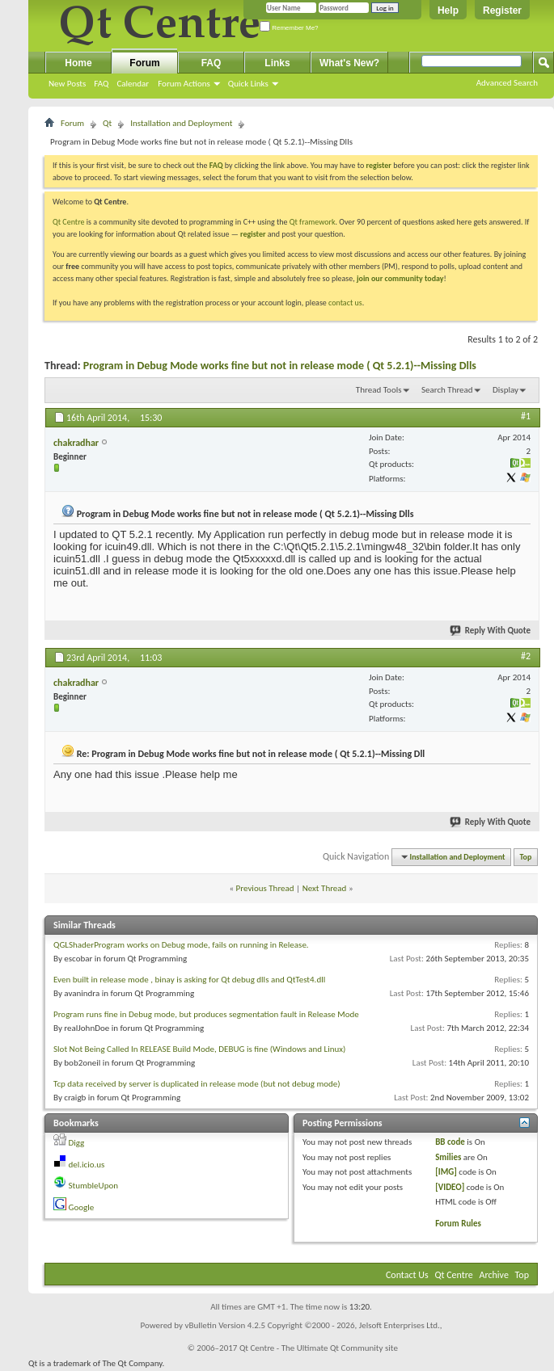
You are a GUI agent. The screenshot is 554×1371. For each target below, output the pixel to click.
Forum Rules (458, 1223)
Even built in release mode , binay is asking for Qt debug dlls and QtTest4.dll (189, 979)
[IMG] (446, 1172)
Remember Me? (289, 28)
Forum (144, 63)
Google (82, 1207)
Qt (107, 123)
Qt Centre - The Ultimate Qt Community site (318, 1348)
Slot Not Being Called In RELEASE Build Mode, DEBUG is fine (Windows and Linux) (199, 1049)
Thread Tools (379, 390)
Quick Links (248, 83)
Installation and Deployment (181, 123)
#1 (526, 416)
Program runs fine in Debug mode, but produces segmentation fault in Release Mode (206, 1014)
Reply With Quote (491, 630)
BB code (450, 1142)
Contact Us (407, 1275)
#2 (526, 656)
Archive (494, 1275)
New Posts (67, 83)
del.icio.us (87, 1164)
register (252, 234)
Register (502, 10)
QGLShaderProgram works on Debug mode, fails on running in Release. (181, 945)
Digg (77, 1143)
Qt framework (313, 222)
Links (277, 63)
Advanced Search (507, 83)
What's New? (349, 63)
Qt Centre (69, 222)
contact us (345, 302)
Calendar (132, 83)
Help (448, 10)
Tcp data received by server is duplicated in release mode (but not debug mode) (196, 1084)
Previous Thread (265, 888)
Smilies (448, 1157)
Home (78, 63)
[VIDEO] (449, 1187)
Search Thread (447, 390)
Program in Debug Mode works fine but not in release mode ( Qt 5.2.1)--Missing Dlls (279, 365)
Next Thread (324, 888)
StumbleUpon (94, 1185)
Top (526, 857)
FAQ (101, 83)
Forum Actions (184, 83)
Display (505, 390)
